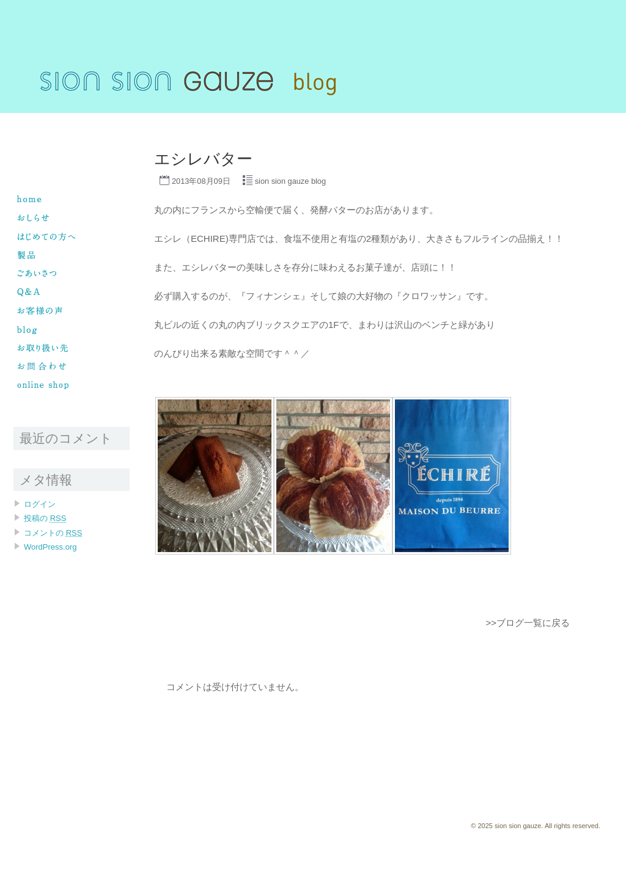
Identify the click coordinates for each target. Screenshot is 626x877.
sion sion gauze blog (290, 181)
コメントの (53, 532)
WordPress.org (50, 546)
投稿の (45, 518)
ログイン (40, 504)
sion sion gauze (38, 118)
